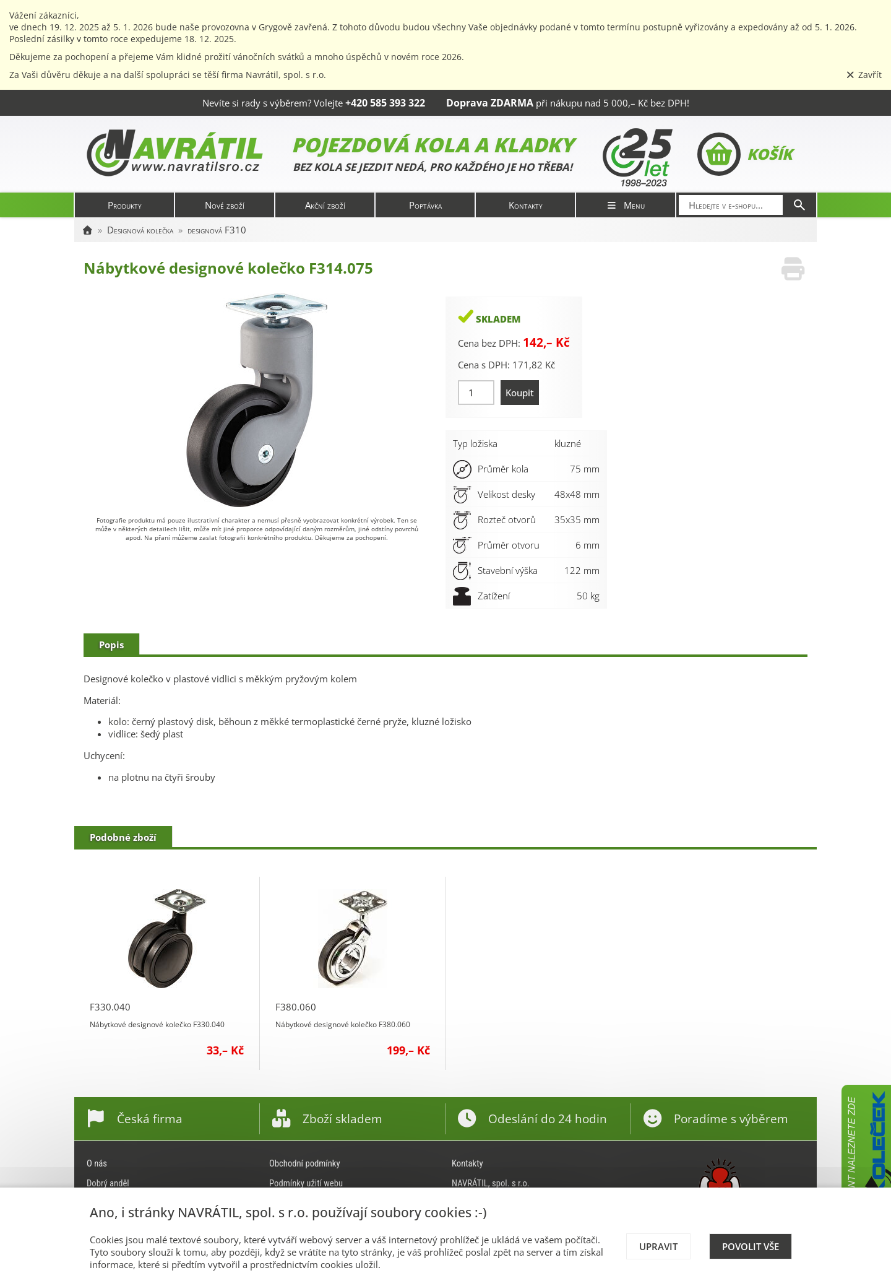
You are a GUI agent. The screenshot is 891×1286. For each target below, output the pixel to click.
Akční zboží (325, 205)
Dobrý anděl (108, 1183)
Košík (744, 154)
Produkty (125, 205)
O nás (97, 1163)
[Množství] (476, 392)
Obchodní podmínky (304, 1163)
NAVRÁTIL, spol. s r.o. (491, 1183)
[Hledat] (799, 205)
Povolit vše (750, 1246)
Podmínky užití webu (306, 1183)
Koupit (520, 392)
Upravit (658, 1246)
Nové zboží (224, 205)
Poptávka (425, 205)
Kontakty (526, 205)
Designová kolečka (140, 230)
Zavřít (863, 74)
